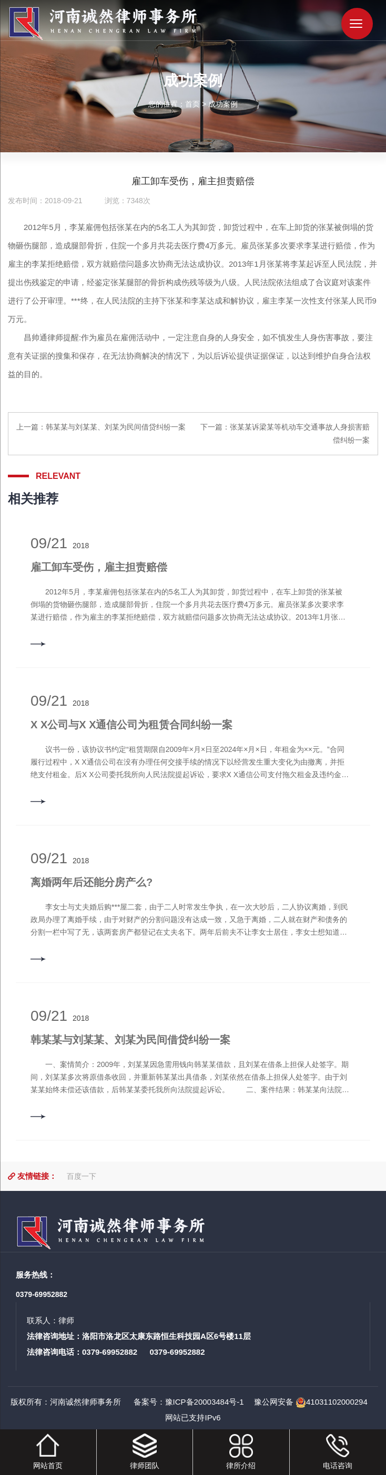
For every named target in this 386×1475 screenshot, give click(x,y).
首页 (192, 103)
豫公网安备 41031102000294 (311, 1401)
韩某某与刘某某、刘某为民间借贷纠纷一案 (116, 427)
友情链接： (37, 1175)
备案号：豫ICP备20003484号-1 (187, 1401)
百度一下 (81, 1176)
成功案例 (223, 103)
